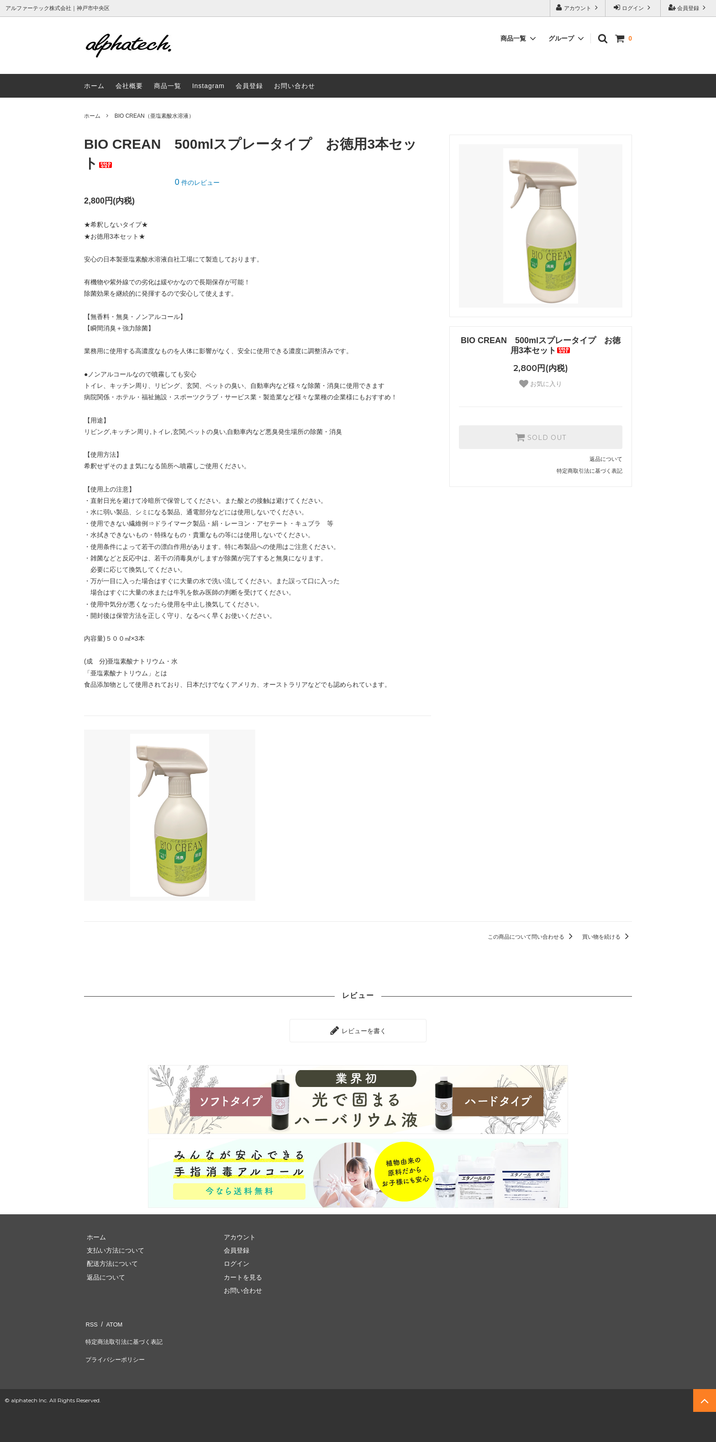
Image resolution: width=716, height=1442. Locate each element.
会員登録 (688, 7)
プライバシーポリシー (116, 1346)
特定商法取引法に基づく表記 (125, 1333)
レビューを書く (358, 1029)
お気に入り (540, 383)
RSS (90, 1319)
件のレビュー (197, 182)
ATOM (111, 1319)
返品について (606, 459)
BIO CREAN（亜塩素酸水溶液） (154, 116)
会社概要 (129, 85)
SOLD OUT (540, 437)
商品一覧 (167, 85)
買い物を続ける (607, 937)
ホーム (94, 85)
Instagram (208, 85)
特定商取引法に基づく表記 (589, 471)
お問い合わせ (294, 85)
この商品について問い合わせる (532, 937)
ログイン (633, 7)
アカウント (577, 7)
